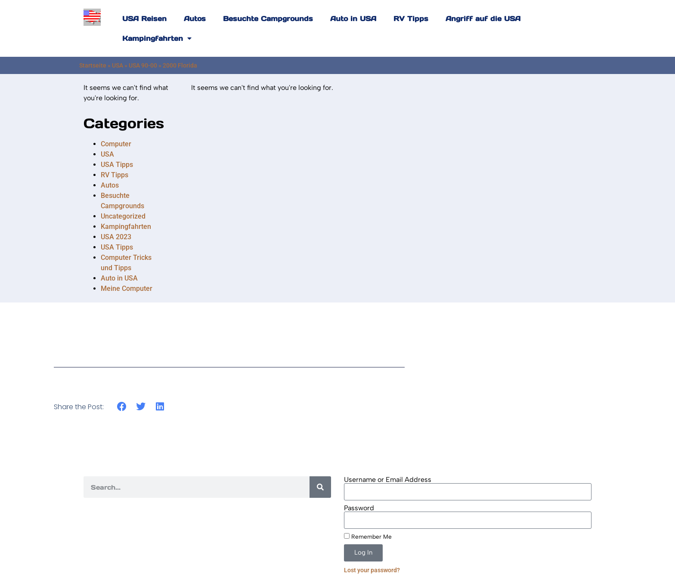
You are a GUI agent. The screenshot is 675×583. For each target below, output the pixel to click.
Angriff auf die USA (483, 18)
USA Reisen (144, 18)
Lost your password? (372, 570)
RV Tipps (410, 18)
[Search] (320, 487)
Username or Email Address (387, 479)
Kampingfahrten (157, 38)
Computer (116, 144)
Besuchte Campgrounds (268, 18)
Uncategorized (123, 216)
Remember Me (368, 536)
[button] (122, 407)
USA (117, 65)
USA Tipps (117, 164)
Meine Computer (126, 288)
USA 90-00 (143, 65)
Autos (195, 18)
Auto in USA (353, 18)
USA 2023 (116, 237)
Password (359, 508)
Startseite (92, 65)
